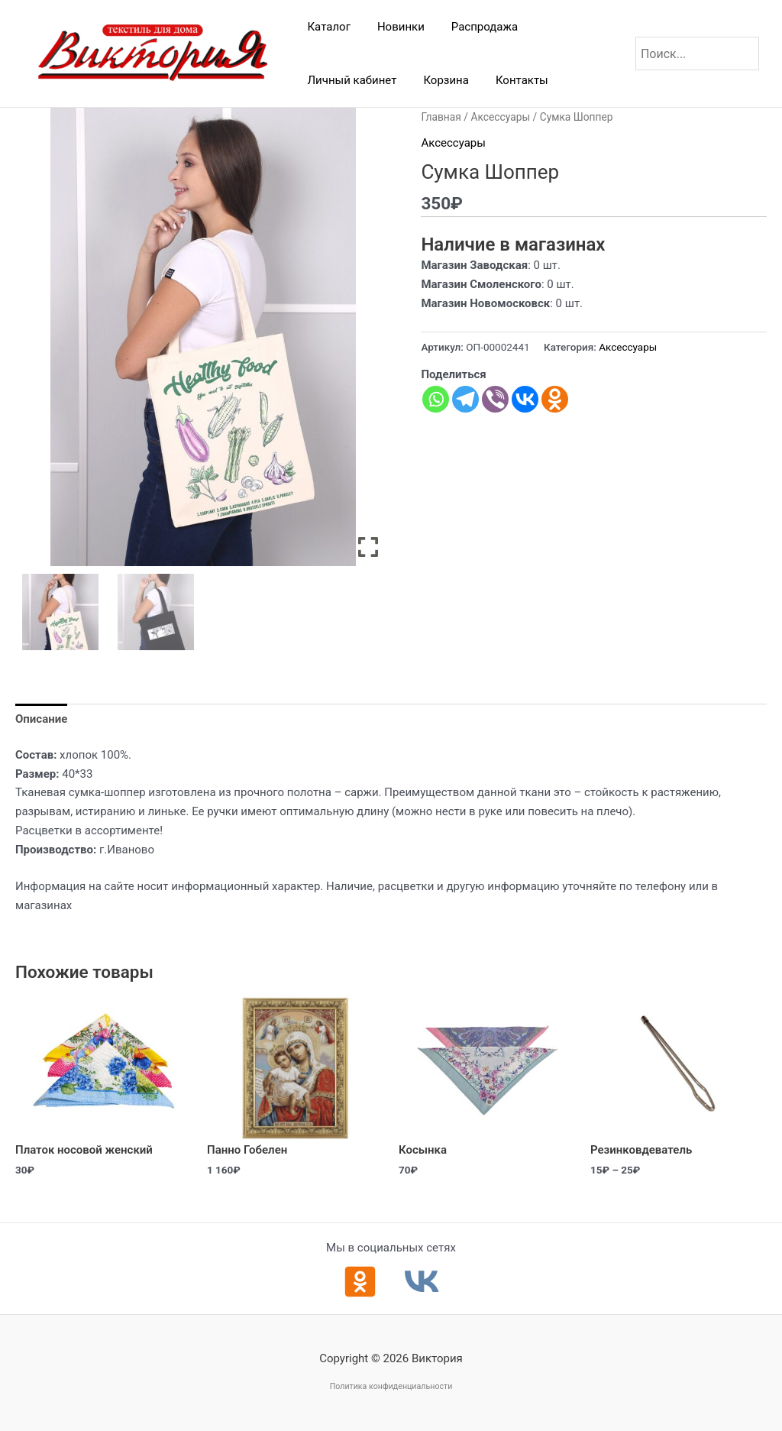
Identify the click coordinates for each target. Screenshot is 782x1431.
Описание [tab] (41, 719)
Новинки (394, 27)
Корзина (441, 80)
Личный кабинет (350, 80)
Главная (440, 117)
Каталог (326, 27)
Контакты (512, 80)
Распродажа (474, 27)
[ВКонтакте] (422, 1281)
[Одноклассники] (360, 1281)
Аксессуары (500, 117)
